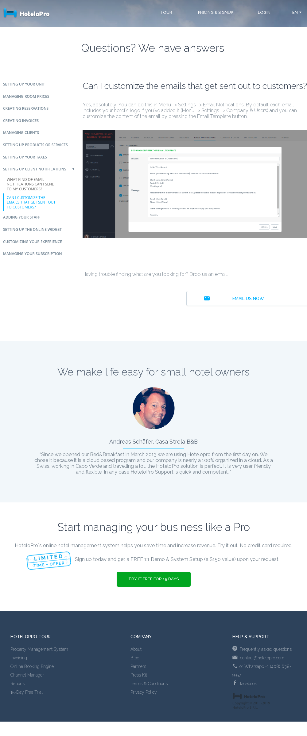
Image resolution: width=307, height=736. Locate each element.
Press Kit (138, 675)
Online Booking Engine (32, 666)
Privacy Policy (143, 692)
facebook (245, 683)
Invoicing (18, 657)
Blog (134, 657)
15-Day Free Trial (26, 692)
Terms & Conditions (149, 683)
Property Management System (39, 649)
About (136, 649)
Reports (17, 683)
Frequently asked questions (262, 649)
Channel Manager (27, 675)
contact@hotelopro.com (258, 657)
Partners (138, 666)
